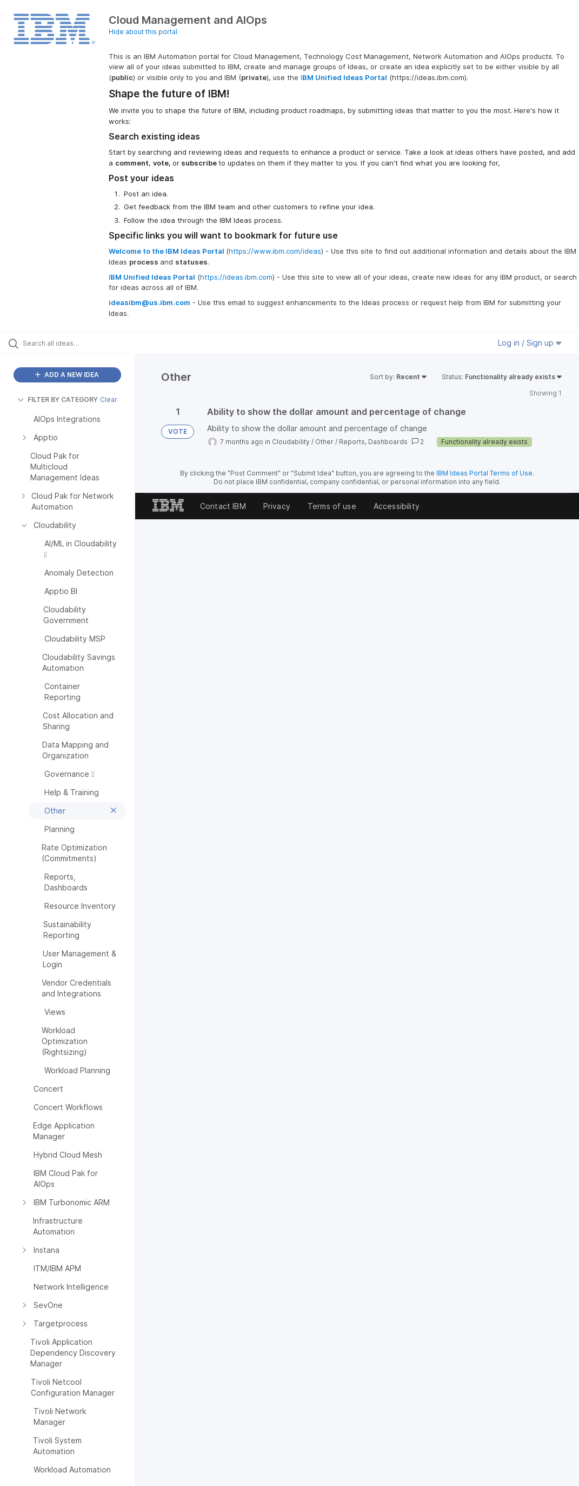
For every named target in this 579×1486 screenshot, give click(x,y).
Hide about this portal (143, 32)
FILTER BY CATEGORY (57, 399)
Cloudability (291, 442)
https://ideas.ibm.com (236, 277)
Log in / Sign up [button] (530, 342)
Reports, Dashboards (373, 442)
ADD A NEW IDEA (67, 375)
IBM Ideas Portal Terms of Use (484, 473)
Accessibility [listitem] (397, 506)
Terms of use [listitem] (332, 506)
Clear (108, 399)
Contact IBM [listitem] (223, 506)
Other (324, 442)
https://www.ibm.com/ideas (275, 251)
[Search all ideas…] (73, 342)
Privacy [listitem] (276, 506)
